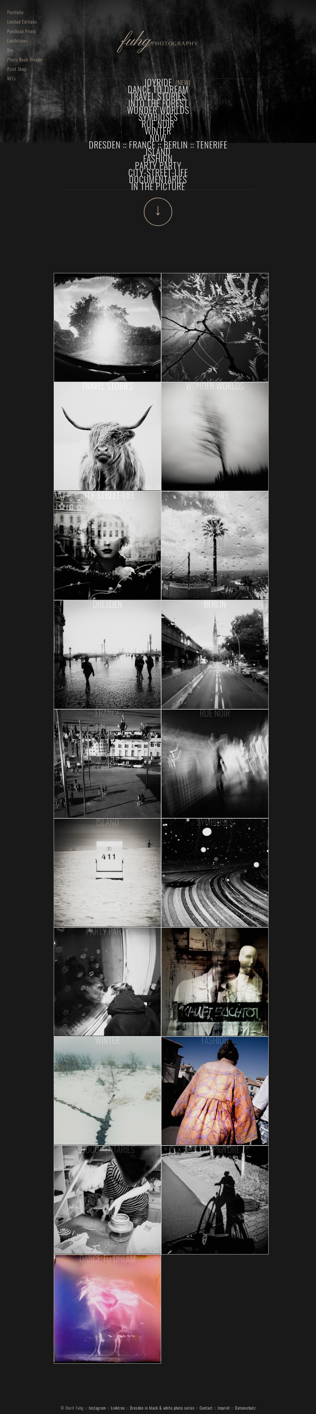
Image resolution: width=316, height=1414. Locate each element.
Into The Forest (158, 102)
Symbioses (158, 116)
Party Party (158, 165)
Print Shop (18, 69)
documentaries (158, 179)
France (142, 144)
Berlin (176, 144)
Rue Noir (158, 123)
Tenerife (212, 144)
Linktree (118, 1408)
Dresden (105, 144)
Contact (206, 1408)
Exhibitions (18, 40)
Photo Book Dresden (25, 59)
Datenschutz (245, 1408)
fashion (158, 158)
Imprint (224, 1408)
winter (158, 130)
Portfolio (16, 12)
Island (158, 151)
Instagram (97, 1408)
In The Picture (158, 186)
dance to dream (158, 89)
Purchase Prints (23, 31)
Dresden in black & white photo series (162, 1408)
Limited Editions (23, 21)
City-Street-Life (158, 172)
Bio (11, 50)
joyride (158, 82)
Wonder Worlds (158, 109)
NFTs (12, 78)
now (158, 137)
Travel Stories (158, 96)
